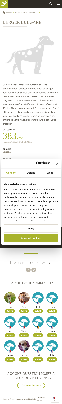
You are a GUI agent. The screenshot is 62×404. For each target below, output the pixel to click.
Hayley (24, 355)
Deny (31, 228)
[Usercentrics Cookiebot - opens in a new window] (37, 163)
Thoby (52, 331)
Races (12, 399)
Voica (38, 331)
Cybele (52, 307)
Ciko (10, 331)
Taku (52, 355)
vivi (38, 355)
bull (38, 307)
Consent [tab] (11, 172)
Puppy (10, 355)
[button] (58, 4)
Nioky (24, 331)
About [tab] (50, 172)
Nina (24, 307)
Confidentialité (30, 399)
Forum (6, 399)
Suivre (10, 311)
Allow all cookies (31, 238)
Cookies (19, 399)
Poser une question (31, 385)
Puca (10, 307)
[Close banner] (57, 163)
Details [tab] (31, 172)
